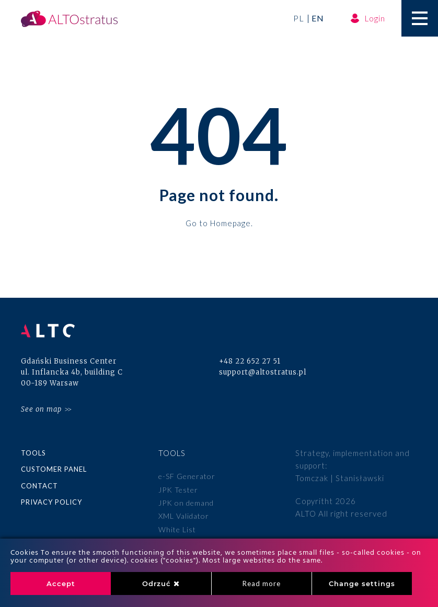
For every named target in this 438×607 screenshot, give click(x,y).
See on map (41, 409)
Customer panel (54, 469)
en (318, 18)
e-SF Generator (186, 476)
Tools (33, 453)
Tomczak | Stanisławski (339, 478)
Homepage (230, 222)
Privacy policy (51, 502)
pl (298, 18)
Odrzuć (161, 583)
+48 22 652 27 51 (250, 361)
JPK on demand (186, 502)
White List (177, 529)
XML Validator (183, 515)
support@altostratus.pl (262, 372)
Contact (39, 486)
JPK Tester (178, 489)
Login (367, 18)
